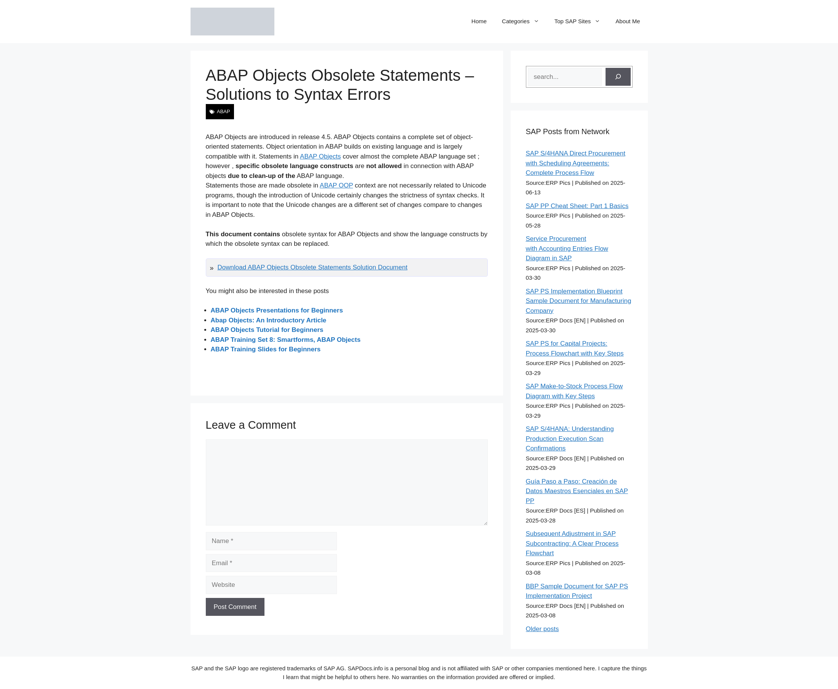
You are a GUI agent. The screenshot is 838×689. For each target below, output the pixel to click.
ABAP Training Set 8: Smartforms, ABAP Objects (286, 339)
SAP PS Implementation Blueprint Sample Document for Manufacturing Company (578, 301)
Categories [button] (524, 21)
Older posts (542, 629)
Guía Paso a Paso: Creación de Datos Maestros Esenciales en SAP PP (577, 491)
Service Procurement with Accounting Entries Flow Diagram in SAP (567, 248)
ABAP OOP (336, 185)
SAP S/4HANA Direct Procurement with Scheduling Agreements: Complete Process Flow (575, 163)
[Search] (618, 77)
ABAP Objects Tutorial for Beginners (267, 329)
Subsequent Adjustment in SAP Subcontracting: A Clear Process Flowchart (572, 543)
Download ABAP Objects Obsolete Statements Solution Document (313, 267)
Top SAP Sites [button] (581, 21)
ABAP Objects (320, 156)
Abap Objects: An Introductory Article (269, 320)
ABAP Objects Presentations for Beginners (277, 310)
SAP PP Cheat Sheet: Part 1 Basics (577, 206)
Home (479, 21)
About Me (627, 21)
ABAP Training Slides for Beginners (266, 349)
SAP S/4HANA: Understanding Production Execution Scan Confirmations (570, 438)
